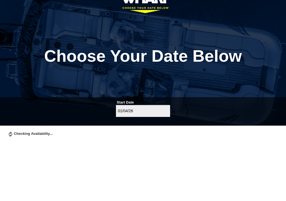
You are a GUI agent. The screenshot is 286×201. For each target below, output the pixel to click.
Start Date (125, 102)
